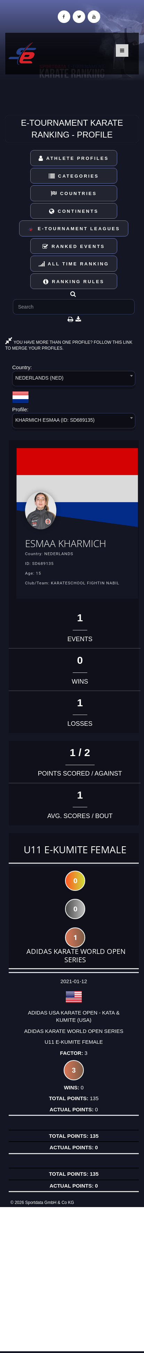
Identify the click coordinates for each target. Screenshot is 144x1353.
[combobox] (73, 380)
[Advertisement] (72, 1279)
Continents (73, 211)
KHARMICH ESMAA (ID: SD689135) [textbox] (55, 420)
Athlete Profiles (74, 158)
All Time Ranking (74, 263)
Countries (74, 193)
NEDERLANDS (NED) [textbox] (39, 378)
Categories (74, 176)
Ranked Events (73, 246)
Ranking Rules (73, 281)
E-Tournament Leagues (73, 229)
